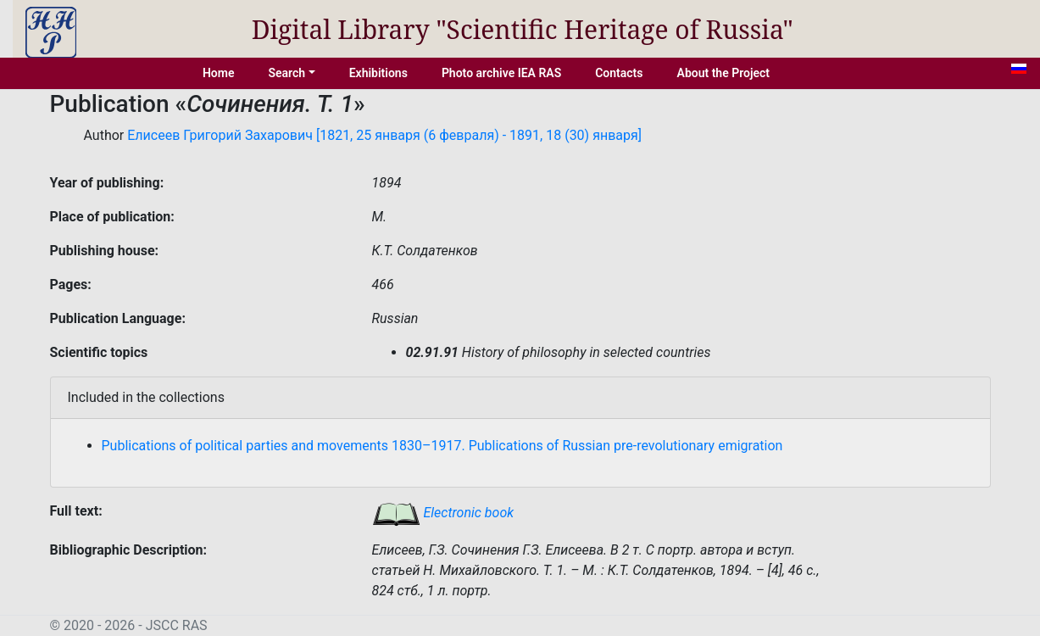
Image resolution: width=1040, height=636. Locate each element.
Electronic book (443, 513)
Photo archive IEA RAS (501, 73)
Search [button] (286, 73)
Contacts (618, 73)
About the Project (723, 73)
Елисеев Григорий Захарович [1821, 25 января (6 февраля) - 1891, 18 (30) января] (384, 135)
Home (219, 73)
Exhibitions (378, 73)
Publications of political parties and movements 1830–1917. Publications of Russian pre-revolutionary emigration (442, 446)
